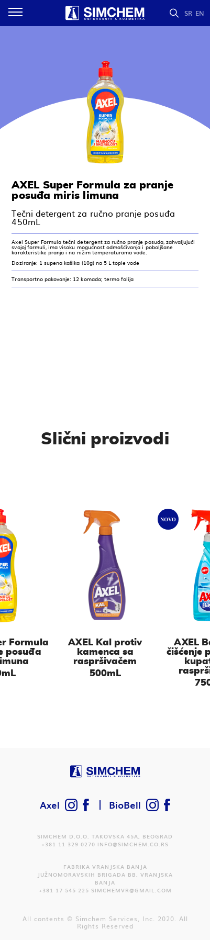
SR (188, 13)
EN (199, 13)
